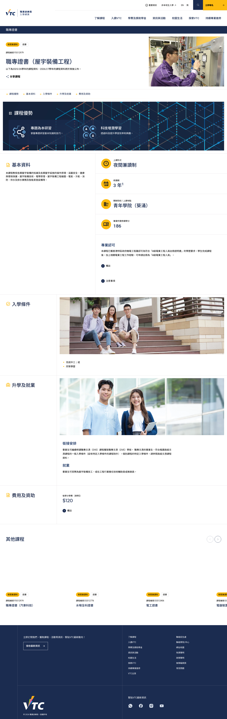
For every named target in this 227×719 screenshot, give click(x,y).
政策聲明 (180, 650)
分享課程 (13, 69)
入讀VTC (116, 13)
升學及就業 (63, 86)
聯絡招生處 (181, 630)
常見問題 (180, 661)
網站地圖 (180, 640)
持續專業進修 (213, 13)
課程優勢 (12, 86)
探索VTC (194, 13)
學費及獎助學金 (137, 13)
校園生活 (177, 13)
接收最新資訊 (37, 641)
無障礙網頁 (181, 656)
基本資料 (29, 86)
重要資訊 (147, 3)
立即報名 (211, 3)
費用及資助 (82, 86)
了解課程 (99, 13)
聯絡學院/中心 (182, 635)
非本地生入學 (165, 4)
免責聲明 (180, 645)
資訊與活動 (159, 13)
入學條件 (45, 86)
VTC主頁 (132, 666)
